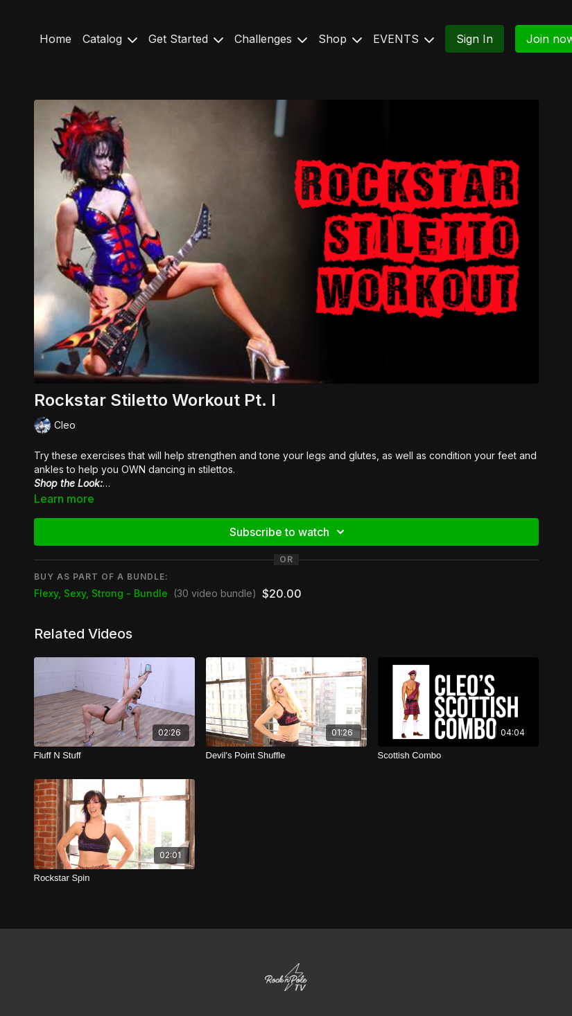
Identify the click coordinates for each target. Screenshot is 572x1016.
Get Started (185, 39)
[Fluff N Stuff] (114, 756)
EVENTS (403, 39)
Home (55, 39)
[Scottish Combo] (458, 756)
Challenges (270, 39)
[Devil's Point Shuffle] (286, 756)
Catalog (110, 39)
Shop (340, 39)
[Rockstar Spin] (114, 878)
